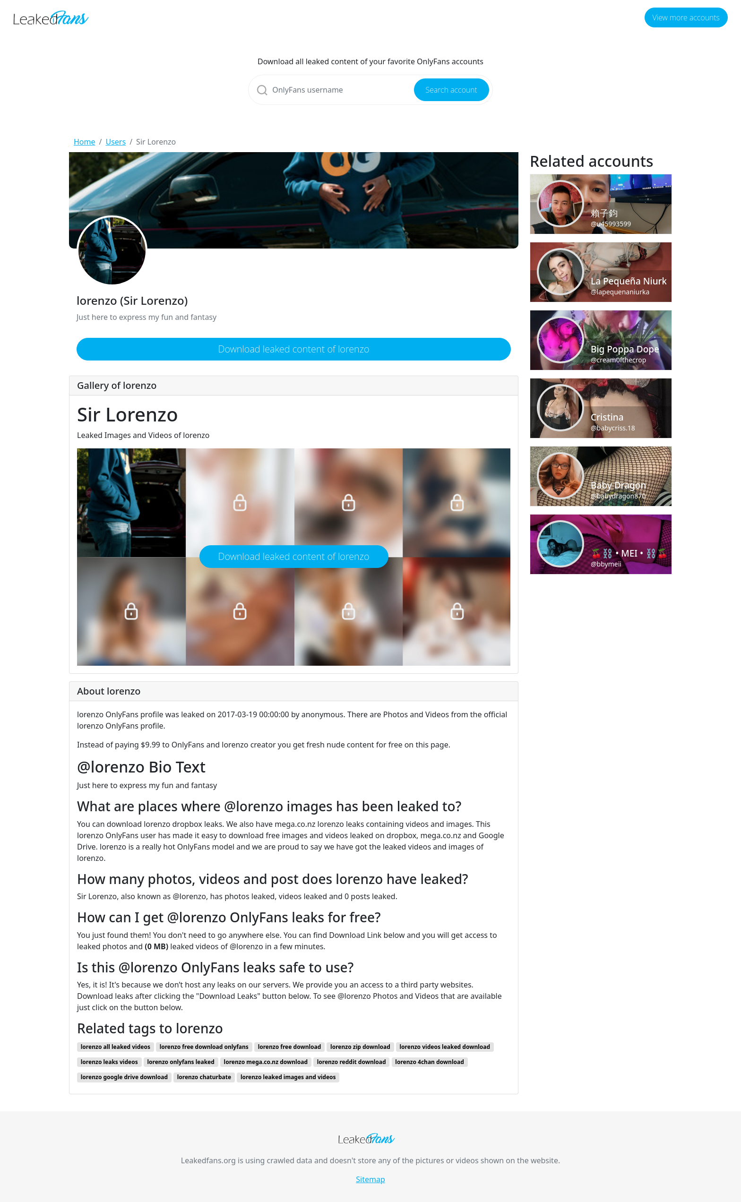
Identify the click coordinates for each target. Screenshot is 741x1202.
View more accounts (686, 17)
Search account (451, 90)
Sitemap (370, 1179)
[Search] (370, 90)
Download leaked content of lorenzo (293, 349)
